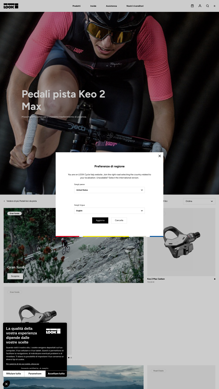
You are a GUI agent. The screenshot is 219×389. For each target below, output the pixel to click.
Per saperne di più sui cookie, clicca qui (22, 364)
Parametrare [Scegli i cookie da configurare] (34, 373)
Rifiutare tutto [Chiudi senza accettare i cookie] (13, 373)
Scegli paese (79, 184)
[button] (6, 383)
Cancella (119, 220)
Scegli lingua (79, 205)
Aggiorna (100, 220)
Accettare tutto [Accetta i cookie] (56, 373)
